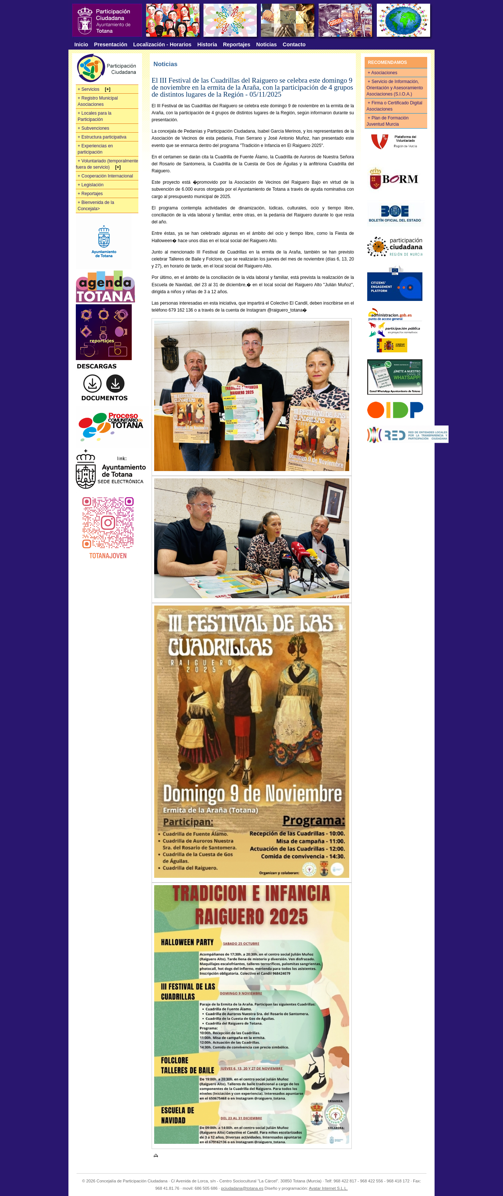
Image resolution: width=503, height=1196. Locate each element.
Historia (207, 44)
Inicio (81, 44)
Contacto (294, 44)
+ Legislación (90, 184)
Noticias (266, 44)
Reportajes (236, 44)
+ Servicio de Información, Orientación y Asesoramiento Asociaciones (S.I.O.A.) (394, 88)
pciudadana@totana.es (242, 1188)
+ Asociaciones (383, 72)
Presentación (110, 44)
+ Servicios (89, 89)
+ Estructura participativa (102, 137)
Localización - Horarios (162, 44)
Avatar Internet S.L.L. (328, 1188)
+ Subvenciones (93, 128)
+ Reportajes (90, 193)
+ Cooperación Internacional (105, 176)
